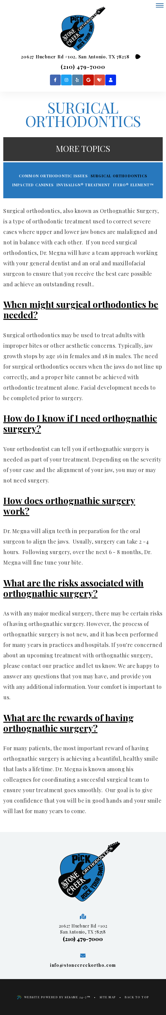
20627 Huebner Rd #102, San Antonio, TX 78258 (75, 57)
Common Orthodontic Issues (53, 175)
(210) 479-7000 (83, 66)
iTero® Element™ (133, 184)
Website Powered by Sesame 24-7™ (54, 997)
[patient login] (110, 80)
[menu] (159, 5)
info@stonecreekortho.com (83, 965)
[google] (88, 80)
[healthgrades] (99, 80)
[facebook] (55, 80)
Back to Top (137, 997)
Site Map (108, 997)
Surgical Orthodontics (119, 175)
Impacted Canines (33, 184)
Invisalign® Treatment (83, 184)
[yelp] (77, 80)
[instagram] (66, 80)
